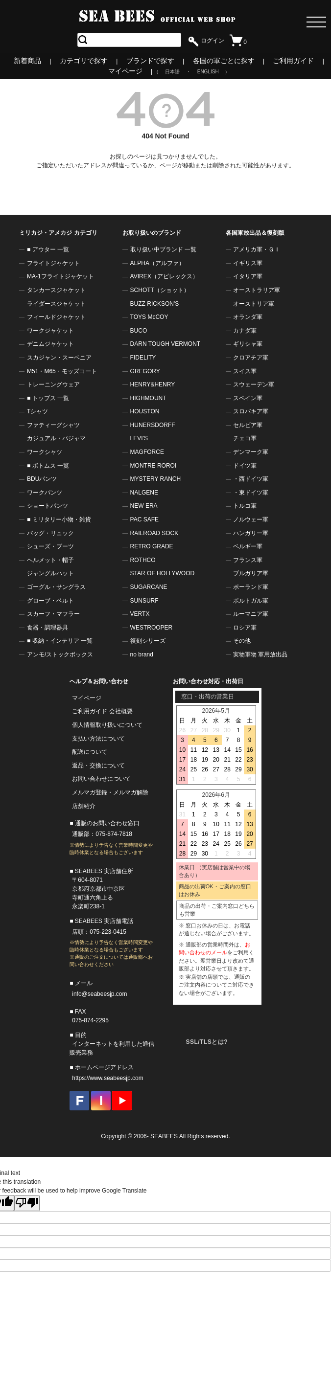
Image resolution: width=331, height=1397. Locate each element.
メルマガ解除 (130, 792)
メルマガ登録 (89, 792)
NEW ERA (144, 505)
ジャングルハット (50, 573)
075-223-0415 (108, 931)
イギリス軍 (247, 263)
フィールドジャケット (56, 317)
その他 (242, 640)
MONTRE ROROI (153, 465)
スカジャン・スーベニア (59, 357)
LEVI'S (139, 438)
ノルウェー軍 (250, 519)
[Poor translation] (27, 1203)
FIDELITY (143, 357)
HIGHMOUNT (148, 398)
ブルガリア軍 (250, 573)
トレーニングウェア (53, 384)
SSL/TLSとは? (207, 1041)
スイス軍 (245, 371)
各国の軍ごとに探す (224, 61)
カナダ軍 (245, 330)
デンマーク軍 (250, 452)
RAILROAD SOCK (154, 533)
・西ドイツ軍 (250, 478)
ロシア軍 (245, 627)
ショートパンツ (47, 505)
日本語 (172, 71)
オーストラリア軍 (256, 290)
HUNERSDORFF (152, 425)
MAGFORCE (147, 452)
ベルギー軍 (247, 546)
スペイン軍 (247, 398)
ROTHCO (143, 560)
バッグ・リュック (50, 533)
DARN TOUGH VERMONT (165, 343)
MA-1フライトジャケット (60, 276)
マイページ (125, 71)
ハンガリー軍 (250, 533)
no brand (141, 654)
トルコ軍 (245, 505)
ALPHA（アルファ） (157, 263)
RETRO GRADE (151, 546)
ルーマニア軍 (250, 613)
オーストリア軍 (253, 303)
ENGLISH (208, 71)
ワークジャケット (50, 330)
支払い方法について (98, 738)
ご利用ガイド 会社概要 (102, 711)
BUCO (138, 330)
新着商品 (27, 61)
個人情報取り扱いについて (107, 724)
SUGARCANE (148, 587)
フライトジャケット (53, 263)
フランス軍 (247, 560)
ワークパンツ (44, 492)
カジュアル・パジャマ (56, 438)
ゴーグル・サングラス (56, 587)
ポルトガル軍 (250, 600)
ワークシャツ (44, 452)
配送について (89, 751)
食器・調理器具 (47, 627)
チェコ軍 (245, 438)
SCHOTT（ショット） (159, 290)
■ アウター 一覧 (48, 249)
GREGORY (145, 371)
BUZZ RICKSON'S (154, 303)
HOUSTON (145, 411)
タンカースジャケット (56, 290)
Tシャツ (37, 411)
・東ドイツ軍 (250, 492)
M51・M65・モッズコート (62, 371)
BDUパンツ (42, 478)
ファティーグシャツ (53, 425)
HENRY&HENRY (152, 384)
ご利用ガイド (293, 61)
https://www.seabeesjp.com (107, 1078)
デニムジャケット (50, 343)
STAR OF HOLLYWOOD (162, 573)
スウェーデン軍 (253, 384)
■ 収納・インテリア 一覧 (60, 640)
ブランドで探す (150, 61)
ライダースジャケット (56, 303)
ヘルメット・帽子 (50, 560)
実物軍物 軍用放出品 (260, 654)
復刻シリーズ (148, 640)
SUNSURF (144, 600)
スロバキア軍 (250, 411)
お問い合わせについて (101, 778)
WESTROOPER (151, 627)
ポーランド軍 (250, 587)
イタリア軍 (247, 276)
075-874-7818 (113, 834)
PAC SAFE (144, 519)
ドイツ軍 (245, 465)
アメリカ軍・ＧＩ (256, 249)
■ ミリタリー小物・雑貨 (59, 519)
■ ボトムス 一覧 (48, 465)
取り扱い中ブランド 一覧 (163, 249)
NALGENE (144, 492)
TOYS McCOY (149, 317)
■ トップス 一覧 (48, 398)
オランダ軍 (247, 317)
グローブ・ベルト (50, 600)
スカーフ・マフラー (53, 613)
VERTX (140, 613)
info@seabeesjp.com (99, 994)
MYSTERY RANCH (155, 478)
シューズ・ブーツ (50, 546)
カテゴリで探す (84, 61)
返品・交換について (98, 765)
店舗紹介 (83, 806)
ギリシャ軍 (247, 343)
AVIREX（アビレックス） (164, 276)
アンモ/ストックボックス (60, 654)
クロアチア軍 (250, 357)
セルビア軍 (247, 425)
